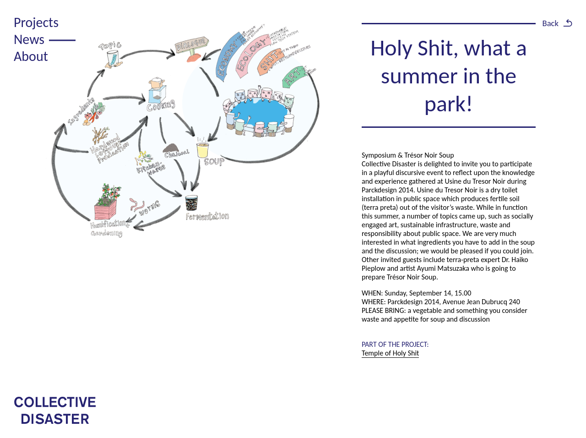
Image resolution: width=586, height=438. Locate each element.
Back (550, 23)
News (29, 39)
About (31, 56)
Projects (36, 22)
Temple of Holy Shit (390, 353)
